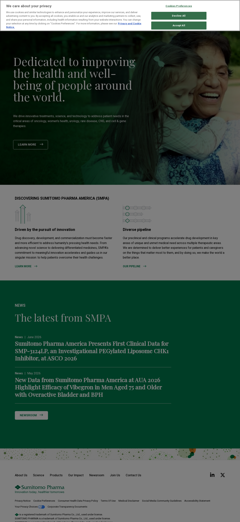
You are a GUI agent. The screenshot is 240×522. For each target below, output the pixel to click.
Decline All (178, 16)
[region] (120, 15)
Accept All (179, 25)
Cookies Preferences (179, 6)
